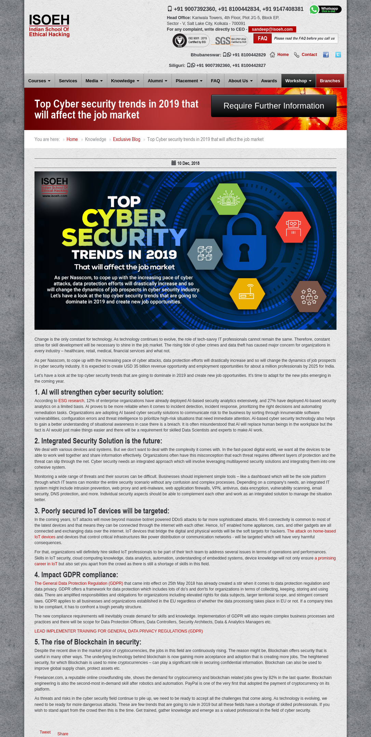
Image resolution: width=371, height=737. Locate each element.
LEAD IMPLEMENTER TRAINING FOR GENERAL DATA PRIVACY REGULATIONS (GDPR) (119, 631)
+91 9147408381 (283, 9)
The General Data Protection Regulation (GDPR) (79, 583)
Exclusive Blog (126, 139)
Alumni (157, 80)
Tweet (45, 732)
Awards (269, 80)
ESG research (71, 400)
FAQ (215, 80)
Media (93, 80)
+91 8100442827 (249, 65)
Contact (309, 54)
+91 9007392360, (195, 9)
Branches (330, 80)
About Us (240, 80)
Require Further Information (273, 105)
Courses (39, 80)
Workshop (298, 80)
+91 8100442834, (239, 9)
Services (68, 80)
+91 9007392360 (213, 65)
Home (283, 54)
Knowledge (125, 80)
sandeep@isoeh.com (272, 29)
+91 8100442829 (249, 54)
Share (62, 734)
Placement (189, 80)
